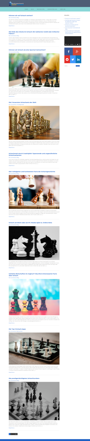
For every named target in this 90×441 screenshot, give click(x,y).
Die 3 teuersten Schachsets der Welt (22, 102)
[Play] (66, 44)
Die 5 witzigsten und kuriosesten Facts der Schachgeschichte (32, 171)
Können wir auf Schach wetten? (21, 15)
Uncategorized (20, 104)
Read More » (12, 25)
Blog (32, 9)
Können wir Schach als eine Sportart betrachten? (27, 50)
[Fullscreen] (79, 44)
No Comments (12, 17)
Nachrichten (40, 9)
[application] (72, 41)
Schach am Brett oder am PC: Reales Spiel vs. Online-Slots (30, 223)
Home (26, 9)
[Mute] (77, 44)
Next (16, 434)
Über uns (62, 9)
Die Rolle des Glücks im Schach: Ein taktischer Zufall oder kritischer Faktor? (72, 22)
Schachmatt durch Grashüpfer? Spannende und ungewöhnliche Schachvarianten (73, 32)
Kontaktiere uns (52, 9)
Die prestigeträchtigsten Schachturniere (24, 378)
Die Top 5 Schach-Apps (17, 329)
